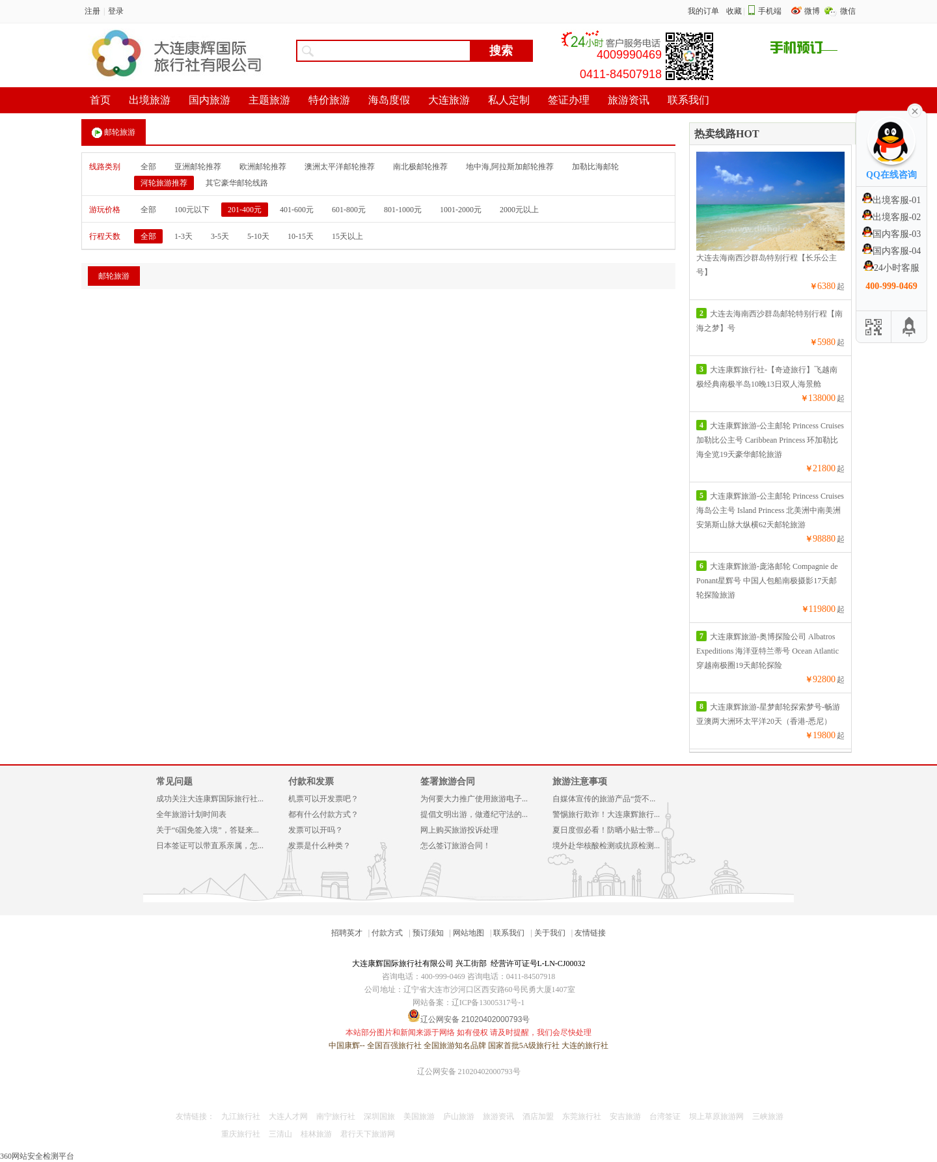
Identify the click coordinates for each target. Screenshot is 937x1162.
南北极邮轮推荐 (420, 166)
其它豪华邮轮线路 (237, 182)
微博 (813, 11)
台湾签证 (665, 1116)
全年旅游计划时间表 (191, 814)
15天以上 (347, 236)
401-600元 (297, 209)
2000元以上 (519, 209)
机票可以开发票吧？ (323, 798)
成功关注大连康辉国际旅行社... (210, 798)
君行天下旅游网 (367, 1134)
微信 (848, 11)
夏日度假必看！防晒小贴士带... (606, 830)
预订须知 (428, 932)
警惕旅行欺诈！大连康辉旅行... (606, 814)
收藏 (734, 11)
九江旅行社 (240, 1116)
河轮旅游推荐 (164, 182)
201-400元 (245, 209)
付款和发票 (311, 781)
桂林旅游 (316, 1134)
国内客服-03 (891, 234)
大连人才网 (288, 1116)
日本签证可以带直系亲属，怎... (210, 845)
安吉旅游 (625, 1116)
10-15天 (301, 236)
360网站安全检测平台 (37, 1156)
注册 (92, 11)
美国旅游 (419, 1116)
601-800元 (349, 209)
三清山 (280, 1134)
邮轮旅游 (113, 133)
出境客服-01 (891, 200)
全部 (148, 166)
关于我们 (549, 932)
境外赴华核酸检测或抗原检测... (606, 845)
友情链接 (590, 932)
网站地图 (468, 932)
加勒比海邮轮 (595, 166)
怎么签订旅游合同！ (455, 845)
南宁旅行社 (335, 1116)
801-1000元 (403, 209)
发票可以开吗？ (315, 830)
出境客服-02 (891, 217)
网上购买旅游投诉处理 (459, 830)
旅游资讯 (498, 1116)
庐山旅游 (458, 1116)
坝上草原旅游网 (716, 1116)
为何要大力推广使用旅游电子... (474, 798)
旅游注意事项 (579, 781)
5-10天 (258, 236)
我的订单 (703, 11)
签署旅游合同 (447, 781)
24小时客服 (891, 268)
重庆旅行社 (240, 1134)
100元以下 (192, 209)
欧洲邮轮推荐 (262, 166)
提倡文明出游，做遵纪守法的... (474, 814)
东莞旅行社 (581, 1116)
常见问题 (174, 781)
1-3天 (183, 236)
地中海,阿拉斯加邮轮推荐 (510, 166)
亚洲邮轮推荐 (197, 166)
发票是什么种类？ (319, 845)
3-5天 (220, 236)
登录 (116, 11)
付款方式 (387, 932)
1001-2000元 (461, 209)
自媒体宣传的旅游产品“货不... (603, 798)
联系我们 (508, 932)
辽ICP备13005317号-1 (488, 1002)
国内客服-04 (891, 251)
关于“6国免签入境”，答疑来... (207, 830)
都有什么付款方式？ (323, 814)
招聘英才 (346, 932)
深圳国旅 (379, 1116)
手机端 (769, 11)
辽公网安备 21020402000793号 (469, 1071)
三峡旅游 (767, 1116)
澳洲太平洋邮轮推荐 (340, 166)
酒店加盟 (538, 1116)
